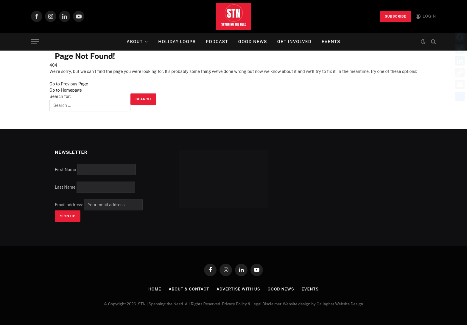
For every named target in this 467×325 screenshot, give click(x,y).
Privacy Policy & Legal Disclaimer (251, 304)
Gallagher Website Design (340, 304)
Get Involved (294, 41)
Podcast (217, 41)
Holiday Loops (177, 41)
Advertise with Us (238, 289)
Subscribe (395, 16)
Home (154, 289)
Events (331, 41)
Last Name (65, 187)
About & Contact (189, 289)
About (135, 41)
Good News (252, 41)
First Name (65, 169)
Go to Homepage (65, 90)
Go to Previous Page (68, 84)
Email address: (99, 204)
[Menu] (35, 42)
